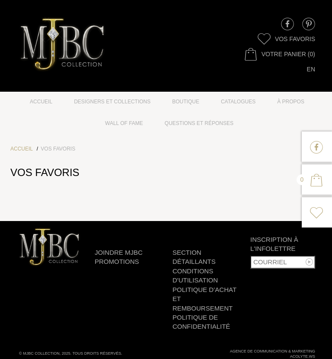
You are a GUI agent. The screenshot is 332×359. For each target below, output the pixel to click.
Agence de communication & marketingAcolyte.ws (272, 354)
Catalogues (238, 102)
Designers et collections (112, 102)
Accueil (41, 102)
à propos (290, 102)
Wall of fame (124, 123)
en (311, 69)
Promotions (117, 261)
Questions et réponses (199, 123)
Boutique (185, 102)
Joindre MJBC (119, 252)
